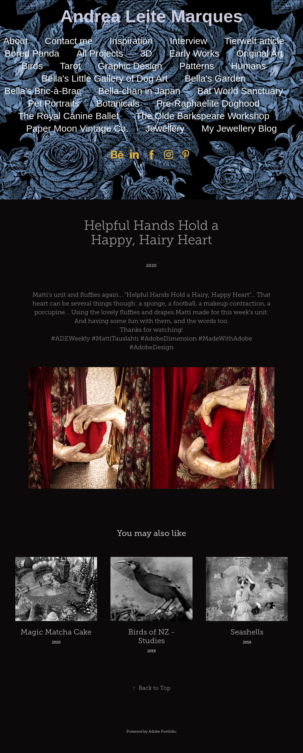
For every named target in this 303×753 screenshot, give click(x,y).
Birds (32, 66)
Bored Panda (32, 53)
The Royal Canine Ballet (68, 116)
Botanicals (117, 103)
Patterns (196, 66)
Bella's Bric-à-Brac (42, 91)
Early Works (194, 53)
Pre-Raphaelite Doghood (208, 103)
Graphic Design (130, 66)
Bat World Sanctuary (240, 91)
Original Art (260, 53)
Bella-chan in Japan (139, 91)
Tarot (70, 66)
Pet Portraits (53, 103)
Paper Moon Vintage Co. (77, 128)
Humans (248, 66)
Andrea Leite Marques (151, 16)
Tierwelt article (254, 41)
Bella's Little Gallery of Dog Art (105, 78)
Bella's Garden (215, 78)
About (15, 41)
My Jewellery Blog (239, 128)
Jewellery (164, 128)
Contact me (68, 41)
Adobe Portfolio (162, 731)
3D (146, 53)
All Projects (99, 53)
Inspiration (131, 41)
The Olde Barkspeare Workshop (202, 116)
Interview (188, 41)
